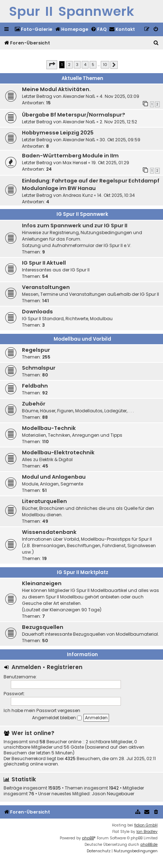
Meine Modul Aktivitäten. (56, 89)
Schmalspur (38, 367)
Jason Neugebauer (113, 794)
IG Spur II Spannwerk (82, 214)
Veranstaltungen (46, 287)
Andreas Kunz (78, 195)
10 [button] (105, 64)
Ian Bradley (147, 831)
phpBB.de (149, 844)
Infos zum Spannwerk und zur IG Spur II (74, 225)
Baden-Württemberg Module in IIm (70, 155)
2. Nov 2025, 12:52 (118, 122)
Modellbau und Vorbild (82, 339)
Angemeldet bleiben (57, 718)
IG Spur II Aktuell (44, 262)
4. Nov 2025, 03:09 (119, 96)
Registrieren (64, 667)
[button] (51, 64)
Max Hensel (75, 163)
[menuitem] (33, 29)
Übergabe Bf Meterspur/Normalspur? (73, 114)
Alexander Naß (79, 96)
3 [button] (77, 64)
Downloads (37, 311)
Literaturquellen (44, 501)
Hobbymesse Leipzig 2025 (58, 132)
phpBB (88, 838)
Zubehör (33, 403)
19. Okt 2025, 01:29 (110, 163)
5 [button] (93, 64)
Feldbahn (35, 385)
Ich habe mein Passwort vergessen (42, 710)
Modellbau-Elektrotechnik (58, 452)
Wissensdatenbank (49, 532)
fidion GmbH (146, 825)
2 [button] (69, 64)
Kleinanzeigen (42, 583)
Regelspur (36, 350)
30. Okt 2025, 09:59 (120, 140)
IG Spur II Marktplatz (82, 572)
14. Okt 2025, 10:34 (116, 195)
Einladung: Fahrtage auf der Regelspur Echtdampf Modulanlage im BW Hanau (90, 184)
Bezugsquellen (42, 627)
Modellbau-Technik (49, 428)
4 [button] (85, 64)
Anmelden (26, 667)
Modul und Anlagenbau (54, 476)
